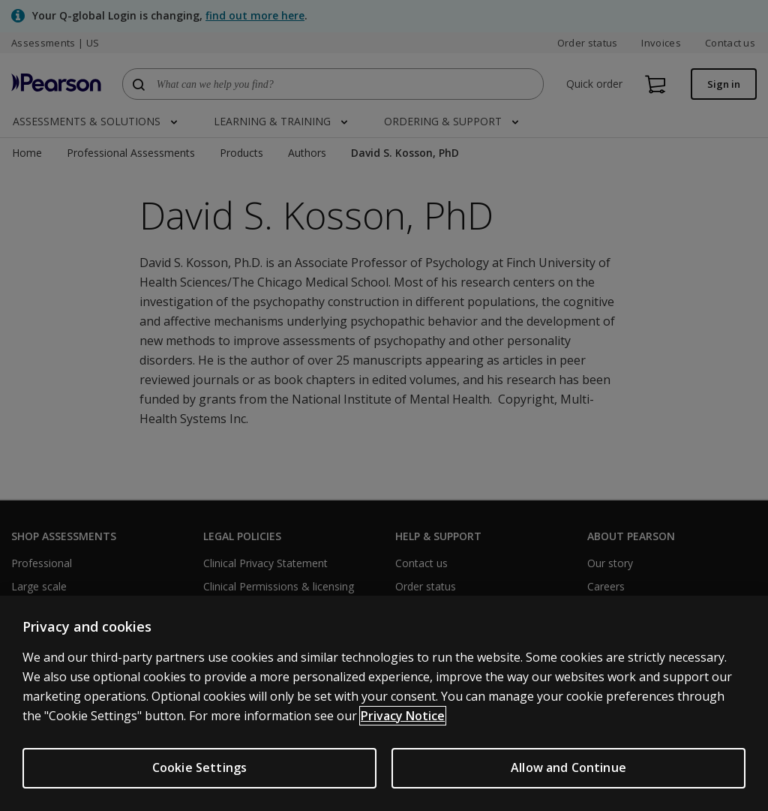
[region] (384, 703)
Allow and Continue (568, 767)
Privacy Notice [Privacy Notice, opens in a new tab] (403, 715)
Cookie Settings (199, 767)
